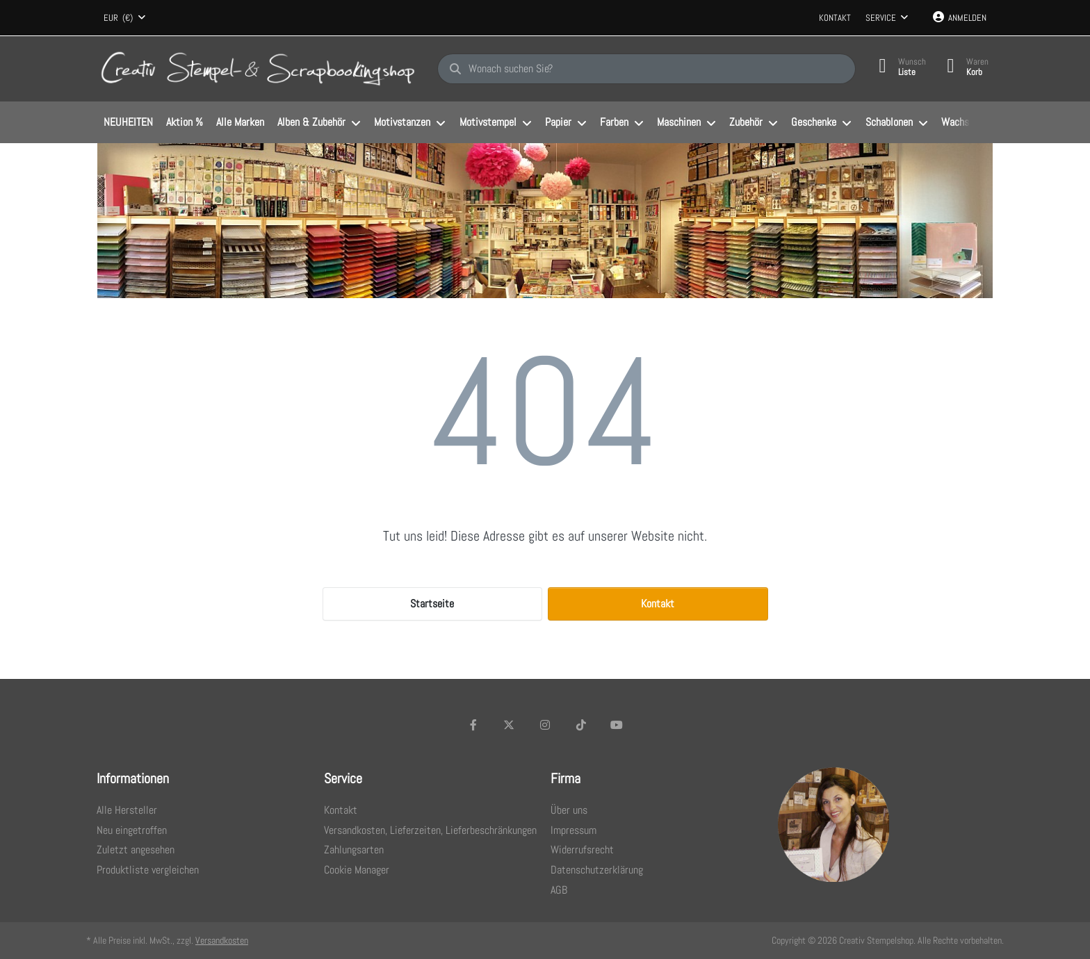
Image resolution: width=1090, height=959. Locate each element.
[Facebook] (473, 725)
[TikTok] (581, 725)
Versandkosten (221, 940)
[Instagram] (545, 725)
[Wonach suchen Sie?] (646, 69)
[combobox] (124, 18)
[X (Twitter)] (509, 725)
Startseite (432, 603)
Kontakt (835, 18)
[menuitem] (128, 123)
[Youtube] (616, 725)
